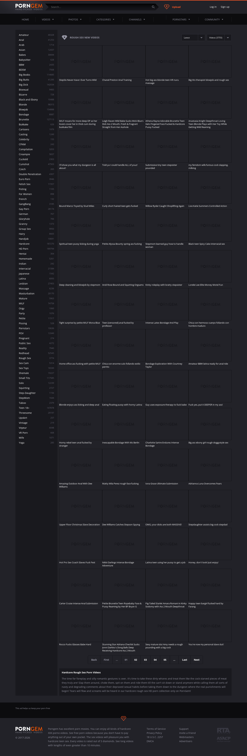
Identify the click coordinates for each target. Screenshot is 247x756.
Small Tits (36, 378)
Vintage (36, 422)
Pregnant (36, 338)
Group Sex (36, 228)
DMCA (150, 741)
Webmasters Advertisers (186, 739)
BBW (36, 64)
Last (185, 659)
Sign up (225, 6)
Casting (36, 134)
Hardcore (36, 243)
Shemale (36, 373)
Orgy (36, 308)
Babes (36, 54)
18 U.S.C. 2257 (155, 737)
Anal (36, 39)
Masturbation (36, 293)
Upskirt (36, 417)
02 (135, 659)
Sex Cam (36, 363)
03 (145, 659)
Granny (36, 223)
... (175, 659)
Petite (36, 318)
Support (184, 728)
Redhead (36, 353)
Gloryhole (36, 219)
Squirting (36, 388)
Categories (106, 19)
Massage (36, 288)
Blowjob (36, 109)
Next (197, 659)
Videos (49, 19)
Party (36, 313)
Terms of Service (156, 728)
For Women (36, 194)
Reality (36, 348)
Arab (36, 44)
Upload (172, 7)
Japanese (36, 273)
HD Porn (36, 248)
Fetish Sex (36, 184)
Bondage (36, 114)
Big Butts (36, 79)
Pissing (36, 323)
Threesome (36, 412)
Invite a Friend (187, 733)
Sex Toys (36, 368)
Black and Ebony (36, 99)
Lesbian (36, 283)
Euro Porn (36, 179)
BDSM (36, 69)
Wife (36, 437)
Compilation (36, 149)
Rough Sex (36, 358)
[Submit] (154, 6)
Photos (76, 19)
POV (36, 333)
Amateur (36, 35)
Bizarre (36, 94)
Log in (213, 6)
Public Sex (36, 343)
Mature (36, 298)
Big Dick (36, 84)
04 (155, 659)
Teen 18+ (36, 407)
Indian (36, 263)
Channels (138, 19)
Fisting (36, 189)
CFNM (36, 144)
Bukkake (36, 124)
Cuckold (36, 159)
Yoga (36, 442)
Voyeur (36, 427)
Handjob (36, 238)
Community (215, 19)
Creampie (36, 154)
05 (165, 659)
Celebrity (36, 139)
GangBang (36, 204)
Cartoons (36, 129)
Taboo (36, 402)
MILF (36, 303)
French (36, 199)
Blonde (36, 104)
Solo (36, 383)
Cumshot (36, 164)
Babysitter (36, 59)
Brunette (36, 119)
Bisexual (36, 89)
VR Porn (36, 432)
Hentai (36, 253)
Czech (36, 169)
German (36, 214)
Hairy (36, 233)
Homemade (36, 258)
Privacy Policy (154, 733)
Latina (36, 278)
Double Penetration (36, 174)
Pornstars (182, 19)
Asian (36, 49)
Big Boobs (36, 74)
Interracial (36, 268)
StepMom (36, 398)
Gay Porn (36, 209)
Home (25, 19)
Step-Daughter (36, 393)
